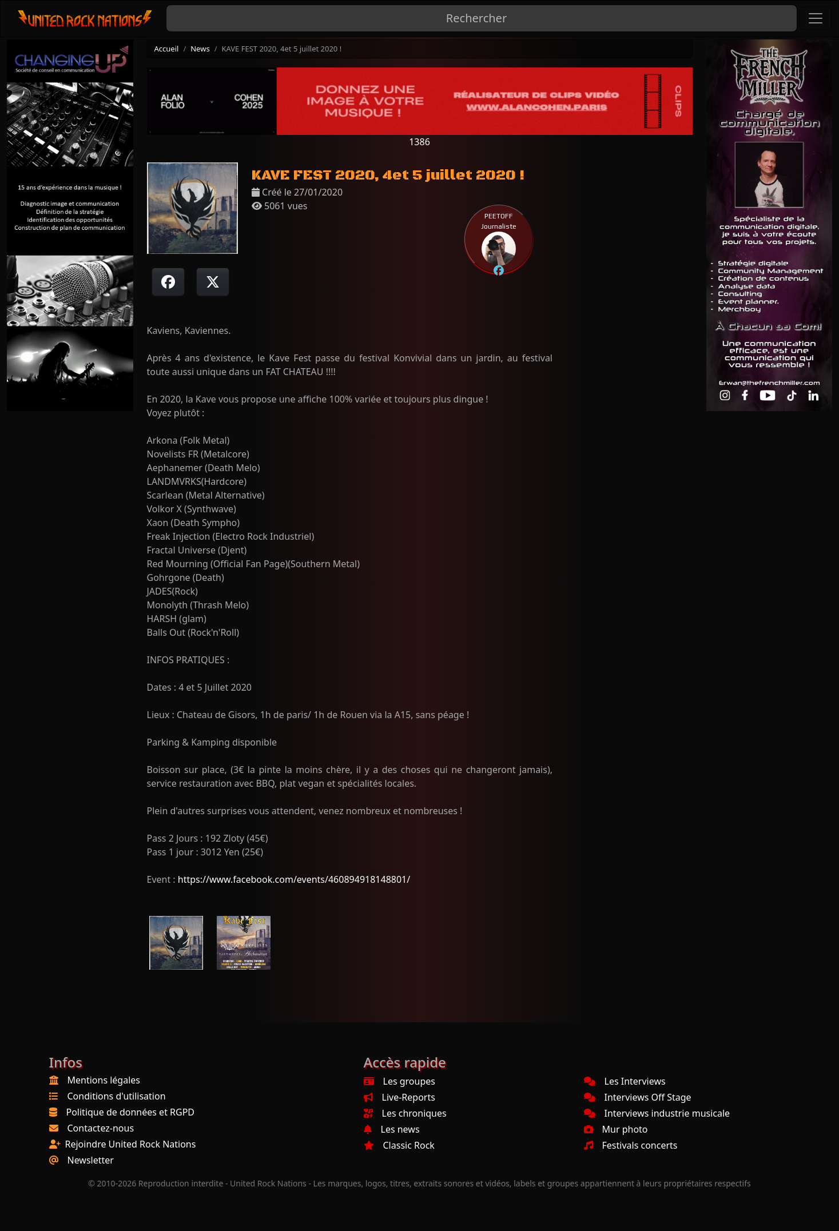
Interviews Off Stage (637, 1097)
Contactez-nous (100, 1128)
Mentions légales (104, 1080)
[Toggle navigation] (816, 18)
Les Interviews (625, 1081)
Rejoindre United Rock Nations (130, 1144)
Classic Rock (399, 1145)
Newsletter (90, 1160)
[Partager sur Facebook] (168, 282)
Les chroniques (405, 1113)
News (199, 48)
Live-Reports (399, 1097)
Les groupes (399, 1081)
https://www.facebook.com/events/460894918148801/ (294, 879)
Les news (392, 1129)
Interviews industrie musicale (657, 1113)
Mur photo (616, 1129)
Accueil (166, 48)
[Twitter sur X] (212, 282)
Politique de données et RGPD (130, 1112)
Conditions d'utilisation (116, 1096)
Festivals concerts (631, 1145)
